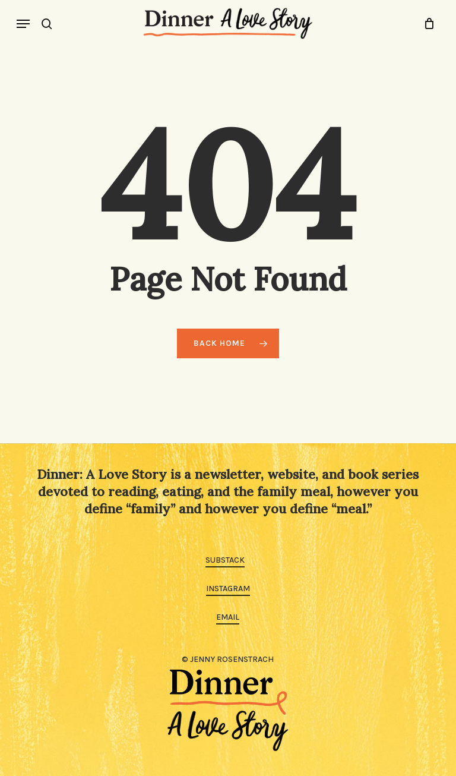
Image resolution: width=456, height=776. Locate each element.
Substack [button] (225, 560)
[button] (23, 24)
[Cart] (426, 23)
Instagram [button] (228, 588)
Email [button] (227, 617)
